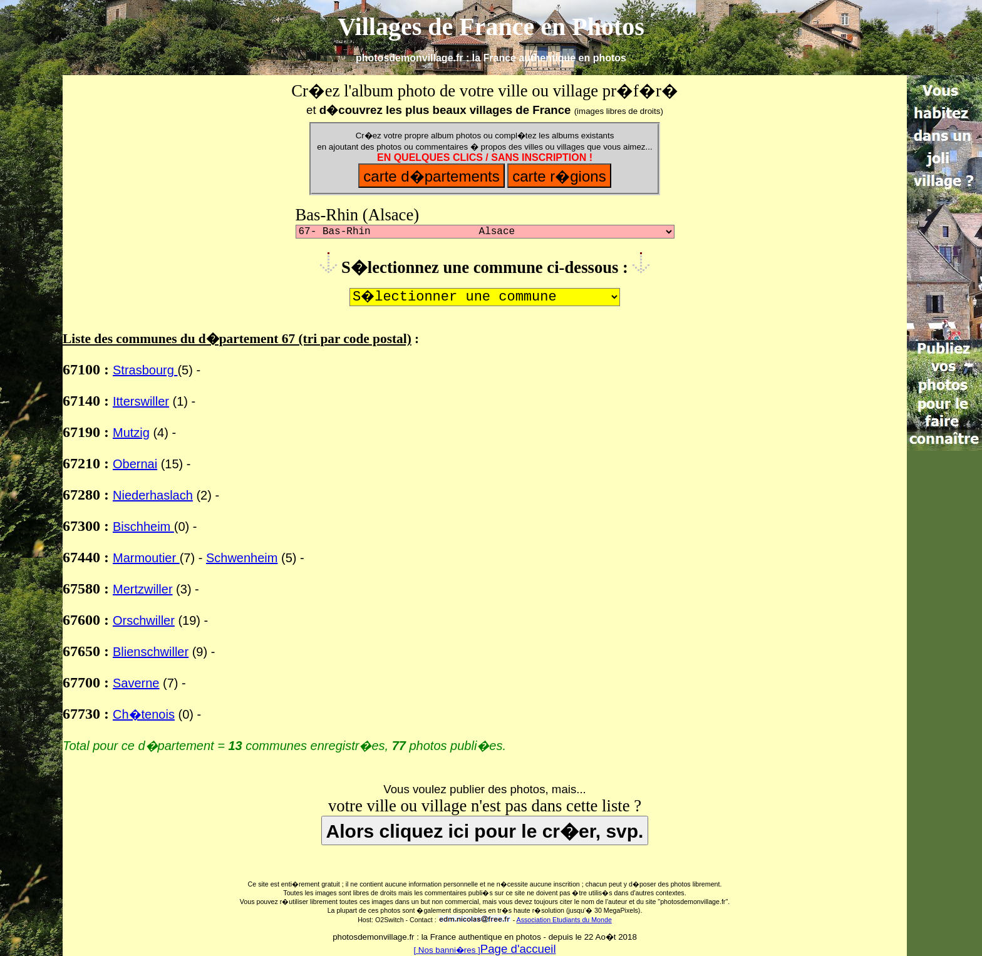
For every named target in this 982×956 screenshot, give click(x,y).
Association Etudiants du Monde (564, 919)
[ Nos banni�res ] (446, 950)
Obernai (135, 464)
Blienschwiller (151, 652)
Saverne (136, 683)
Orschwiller (144, 620)
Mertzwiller (143, 589)
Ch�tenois (144, 714)
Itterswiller (141, 401)
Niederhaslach (153, 495)
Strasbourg (145, 370)
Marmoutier (146, 558)
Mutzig (131, 432)
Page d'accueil (518, 948)
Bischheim (143, 526)
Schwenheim (242, 558)
